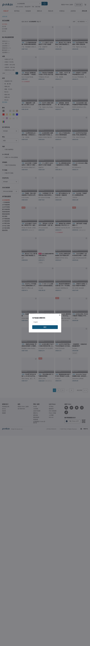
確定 (45, 327)
